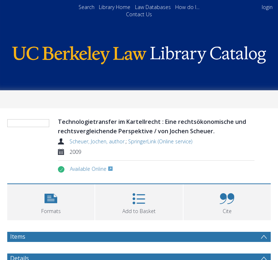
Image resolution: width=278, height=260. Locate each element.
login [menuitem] (267, 7)
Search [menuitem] (86, 7)
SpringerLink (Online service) (160, 141)
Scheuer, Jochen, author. (98, 141)
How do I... (187, 7)
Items (17, 236)
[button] (50, 201)
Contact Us (139, 14)
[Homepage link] (139, 53)
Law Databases (153, 7)
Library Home (114, 7)
